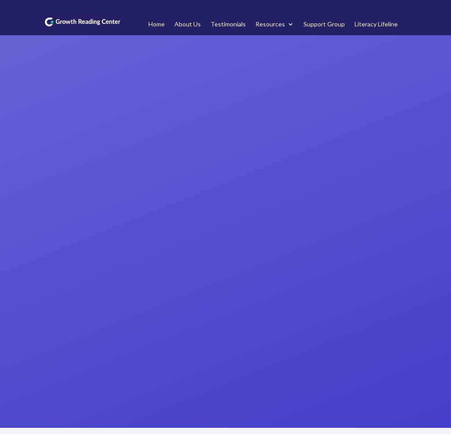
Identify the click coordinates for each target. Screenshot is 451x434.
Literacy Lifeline (376, 24)
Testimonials (228, 24)
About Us (187, 24)
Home (156, 24)
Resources (270, 24)
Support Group (324, 24)
